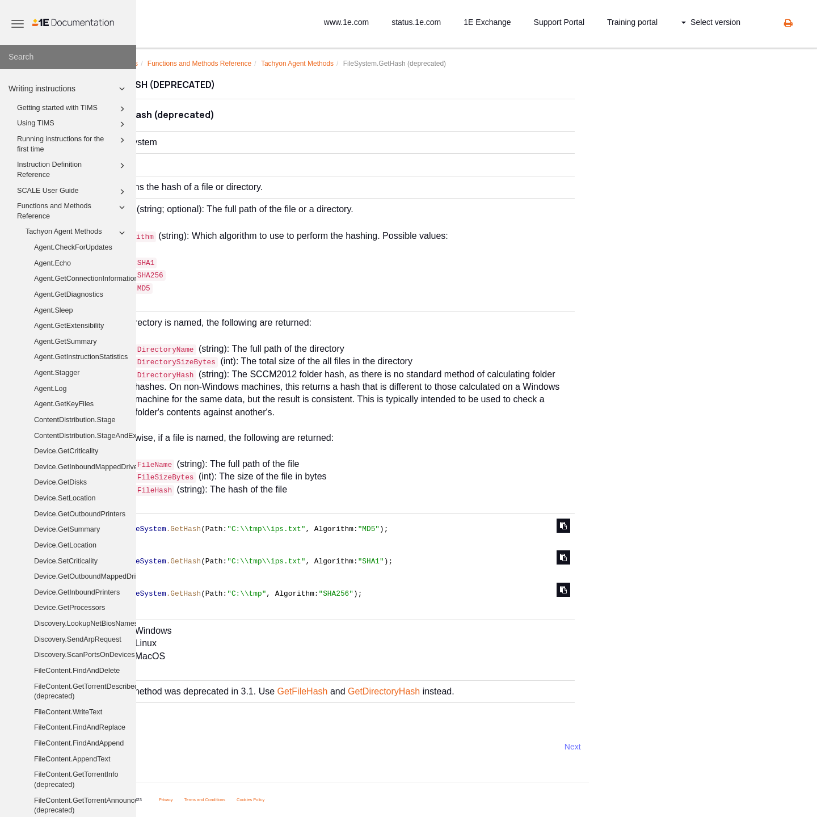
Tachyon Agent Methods (77, 232)
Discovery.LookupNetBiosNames (85, 624)
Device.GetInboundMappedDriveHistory (85, 467)
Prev (166, 746)
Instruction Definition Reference (72, 169)
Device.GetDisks (60, 482)
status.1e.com (416, 22)
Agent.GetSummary (65, 342)
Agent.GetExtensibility (69, 326)
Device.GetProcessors (69, 608)
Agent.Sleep (53, 310)
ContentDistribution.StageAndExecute (85, 436)
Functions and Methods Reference (72, 210)
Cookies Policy (356, 799)
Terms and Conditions (311, 799)
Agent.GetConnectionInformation (85, 279)
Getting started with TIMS (72, 109)
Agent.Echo (52, 263)
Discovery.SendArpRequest (77, 639)
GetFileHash (409, 691)
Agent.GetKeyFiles (64, 404)
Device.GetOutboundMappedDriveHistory (85, 576)
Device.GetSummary (67, 529)
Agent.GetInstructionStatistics (81, 357)
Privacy (272, 799)
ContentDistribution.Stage (75, 420)
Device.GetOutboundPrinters (79, 514)
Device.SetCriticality (66, 561)
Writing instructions (68, 88)
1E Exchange (487, 22)
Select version (710, 22)
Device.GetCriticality (66, 451)
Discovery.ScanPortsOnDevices (84, 655)
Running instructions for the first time (72, 143)
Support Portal (559, 22)
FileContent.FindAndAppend (79, 743)
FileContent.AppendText (72, 759)
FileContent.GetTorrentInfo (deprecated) (76, 779)
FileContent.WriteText (68, 712)
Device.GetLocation (65, 545)
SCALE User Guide (72, 192)
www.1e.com (346, 22)
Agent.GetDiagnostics (68, 294)
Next (679, 746)
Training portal (632, 22)
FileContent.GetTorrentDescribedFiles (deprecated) (85, 692)
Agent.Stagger (57, 373)
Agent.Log (50, 389)
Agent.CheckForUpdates (73, 247)
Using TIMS (72, 124)
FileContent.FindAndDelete (77, 671)
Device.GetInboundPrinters (77, 592)
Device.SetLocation (65, 498)
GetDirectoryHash (490, 691)
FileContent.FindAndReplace (79, 727)
